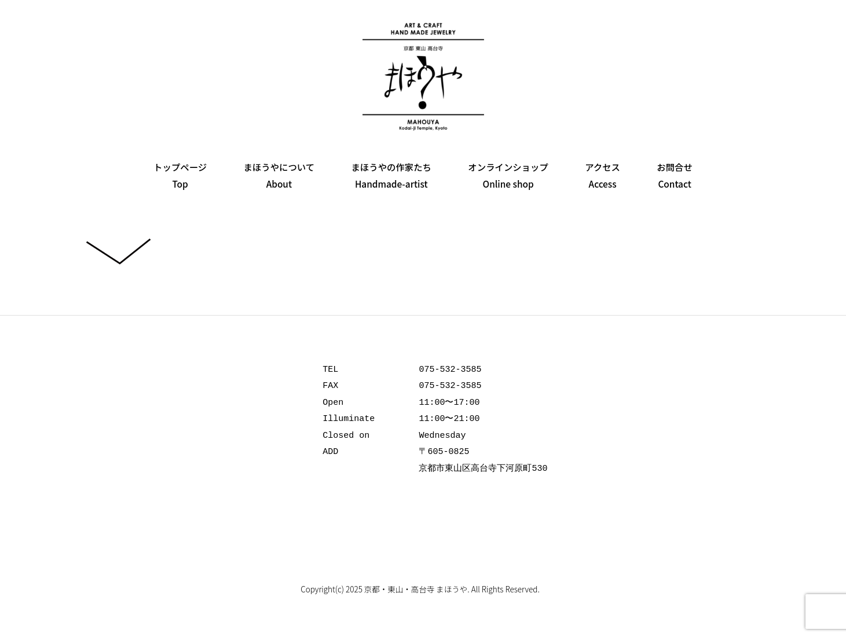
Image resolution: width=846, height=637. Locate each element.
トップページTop (180, 175)
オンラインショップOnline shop (508, 175)
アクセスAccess (602, 175)
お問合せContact (675, 175)
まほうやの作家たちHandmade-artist (391, 175)
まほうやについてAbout (278, 175)
